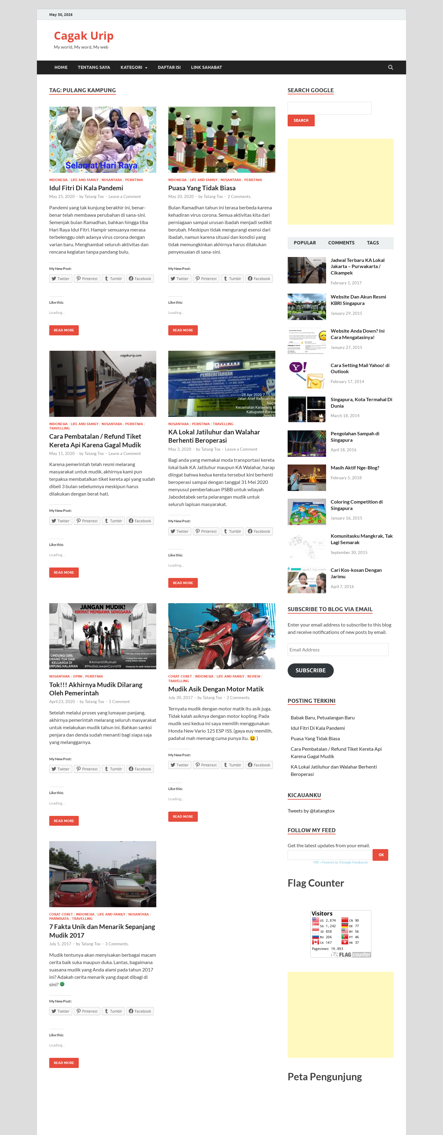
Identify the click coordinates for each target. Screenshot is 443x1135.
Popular (305, 243)
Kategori (131, 67)
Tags (373, 243)
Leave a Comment (125, 196)
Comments (341, 243)
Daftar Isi (169, 67)
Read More (61, 328)
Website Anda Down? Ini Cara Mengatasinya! (358, 334)
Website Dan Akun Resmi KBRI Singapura (358, 300)
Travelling (59, 428)
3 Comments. (117, 943)
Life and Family (84, 180)
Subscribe (311, 670)
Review (253, 676)
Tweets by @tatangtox (311, 810)
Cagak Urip (84, 35)
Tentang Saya (94, 67)
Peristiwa (134, 180)
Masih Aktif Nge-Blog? (355, 467)
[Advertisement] (341, 182)
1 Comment (119, 701)
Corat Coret (180, 676)
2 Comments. (239, 196)
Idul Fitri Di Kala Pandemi (86, 188)
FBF (316, 862)
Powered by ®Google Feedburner (345, 862)
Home (60, 67)
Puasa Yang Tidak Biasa (202, 188)
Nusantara (112, 180)
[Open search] (390, 68)
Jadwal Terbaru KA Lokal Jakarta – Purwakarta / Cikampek (358, 266)
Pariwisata (59, 918)
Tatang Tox (94, 196)
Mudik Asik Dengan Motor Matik (216, 689)
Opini (77, 676)
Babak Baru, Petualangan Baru (323, 717)
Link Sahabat (206, 67)
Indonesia (58, 180)
